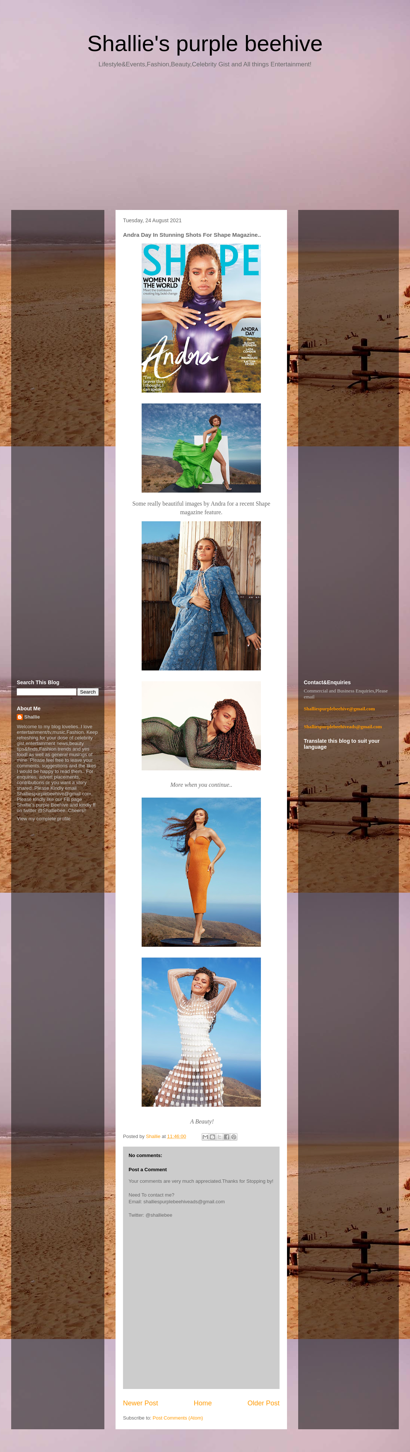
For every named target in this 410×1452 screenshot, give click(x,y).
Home (203, 1403)
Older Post (263, 1403)
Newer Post (140, 1403)
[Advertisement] (205, 141)
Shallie (32, 717)
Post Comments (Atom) (178, 1418)
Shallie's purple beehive (205, 43)
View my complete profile (43, 818)
